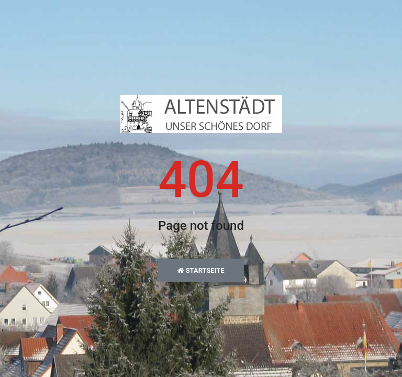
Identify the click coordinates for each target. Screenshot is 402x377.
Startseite (200, 270)
